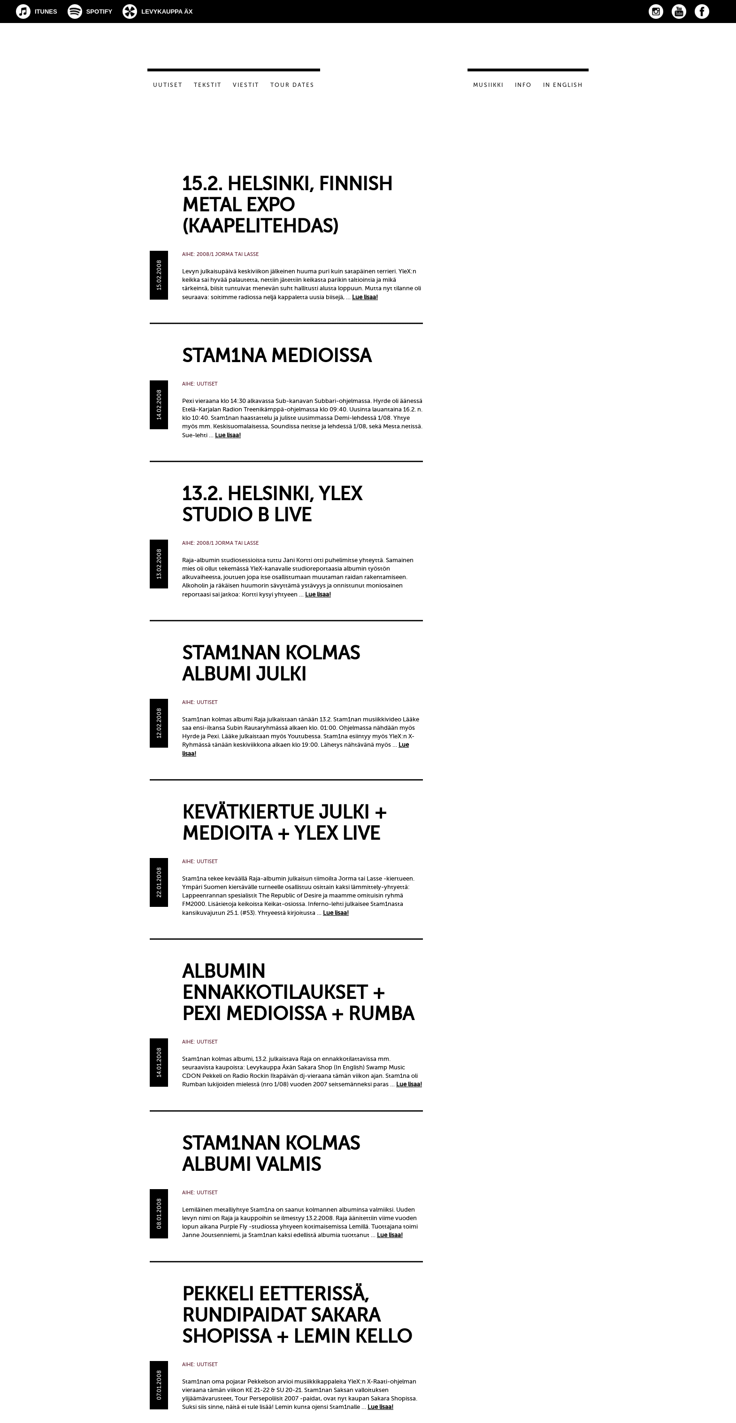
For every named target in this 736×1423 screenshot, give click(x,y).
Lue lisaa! (365, 297)
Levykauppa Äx (166, 11)
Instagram (656, 11)
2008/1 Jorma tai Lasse (228, 254)
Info (523, 85)
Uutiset (168, 85)
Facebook (702, 11)
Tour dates (292, 85)
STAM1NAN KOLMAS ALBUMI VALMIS (271, 1154)
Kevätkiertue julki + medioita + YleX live (284, 823)
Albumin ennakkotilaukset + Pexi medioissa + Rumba (298, 992)
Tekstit (208, 85)
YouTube (679, 11)
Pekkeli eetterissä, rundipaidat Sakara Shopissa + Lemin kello (297, 1315)
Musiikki (488, 85)
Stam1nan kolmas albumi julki (271, 663)
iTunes (46, 11)
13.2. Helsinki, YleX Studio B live (272, 504)
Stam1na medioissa (276, 355)
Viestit (246, 85)
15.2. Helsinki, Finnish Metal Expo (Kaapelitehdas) (287, 205)
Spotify (99, 11)
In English (563, 85)
